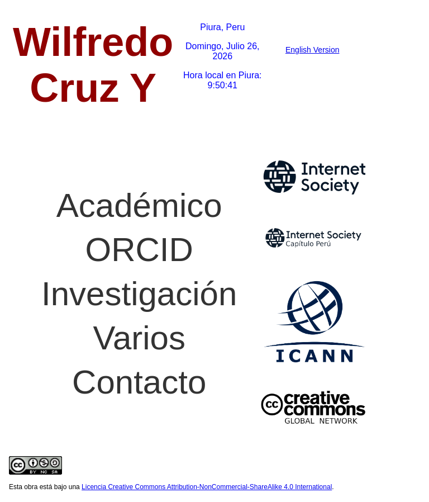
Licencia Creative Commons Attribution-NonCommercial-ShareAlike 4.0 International (207, 487)
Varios (139, 338)
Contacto (139, 382)
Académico (139, 205)
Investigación (139, 293)
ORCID (139, 249)
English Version (312, 49)
